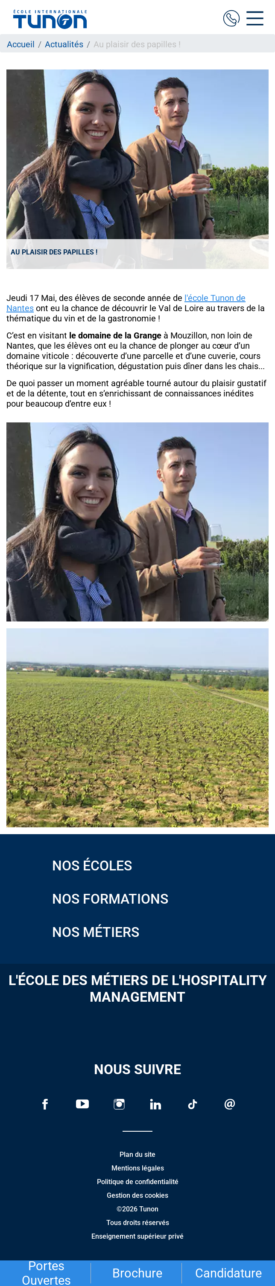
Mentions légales (137, 1168)
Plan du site (137, 1154)
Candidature (228, 1273)
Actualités (64, 44)
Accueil (21, 44)
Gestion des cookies (137, 1195)
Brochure (137, 1273)
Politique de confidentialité (137, 1182)
